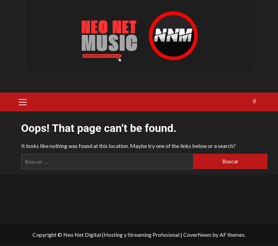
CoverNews (197, 234)
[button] (23, 101)
